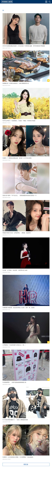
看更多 (26, 464)
